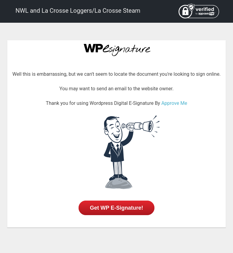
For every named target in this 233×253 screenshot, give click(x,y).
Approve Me (174, 103)
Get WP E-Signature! (116, 208)
